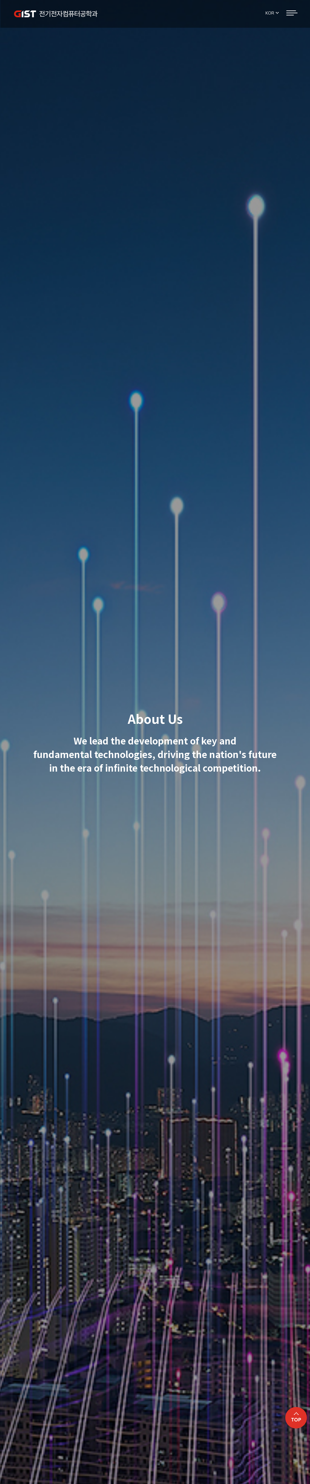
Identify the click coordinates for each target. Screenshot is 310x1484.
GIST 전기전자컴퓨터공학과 (55, 13)
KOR (269, 12)
